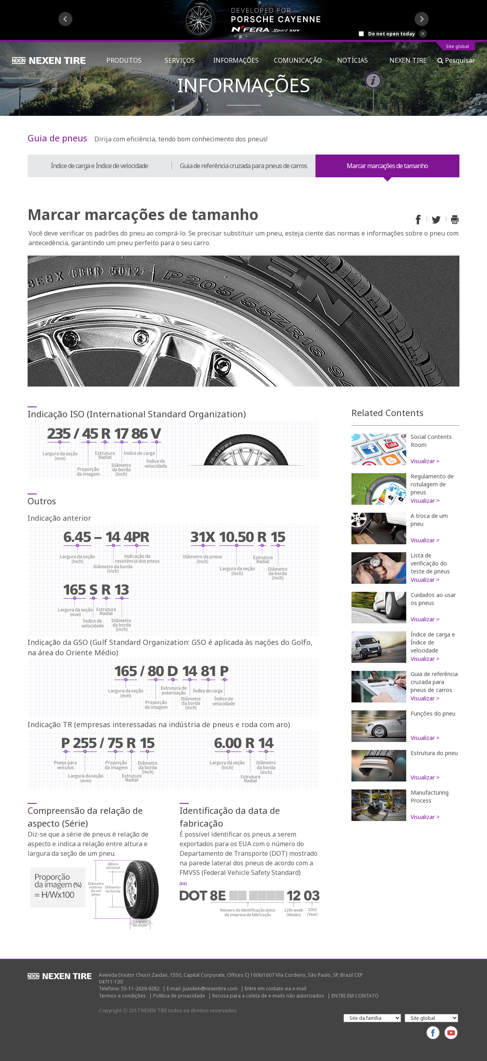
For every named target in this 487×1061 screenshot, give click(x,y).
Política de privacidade (179, 995)
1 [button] (241, 36)
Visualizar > (425, 461)
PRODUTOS (128, 60)
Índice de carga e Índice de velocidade (99, 165)
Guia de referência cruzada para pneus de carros (243, 165)
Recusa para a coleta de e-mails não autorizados (268, 995)
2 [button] (246, 36)
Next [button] (422, 19)
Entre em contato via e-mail (275, 988)
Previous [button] (65, 19)
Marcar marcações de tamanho (387, 165)
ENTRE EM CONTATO (355, 995)
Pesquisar (456, 60)
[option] (243, 20)
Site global (457, 46)
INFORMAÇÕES (236, 60)
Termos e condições (122, 995)
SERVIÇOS (181, 60)
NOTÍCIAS (355, 60)
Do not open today (391, 34)
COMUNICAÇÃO (298, 60)
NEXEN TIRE (408, 60)
